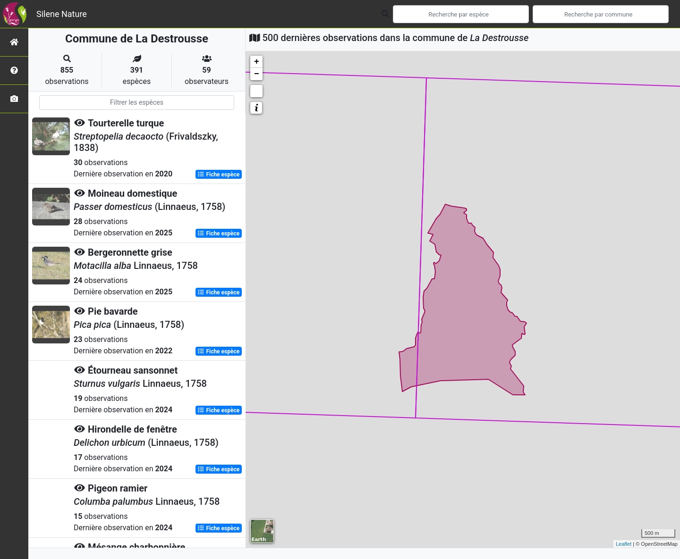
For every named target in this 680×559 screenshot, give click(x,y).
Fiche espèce (218, 174)
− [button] (256, 74)
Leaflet (623, 544)
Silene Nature (61, 14)
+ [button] (256, 61)
